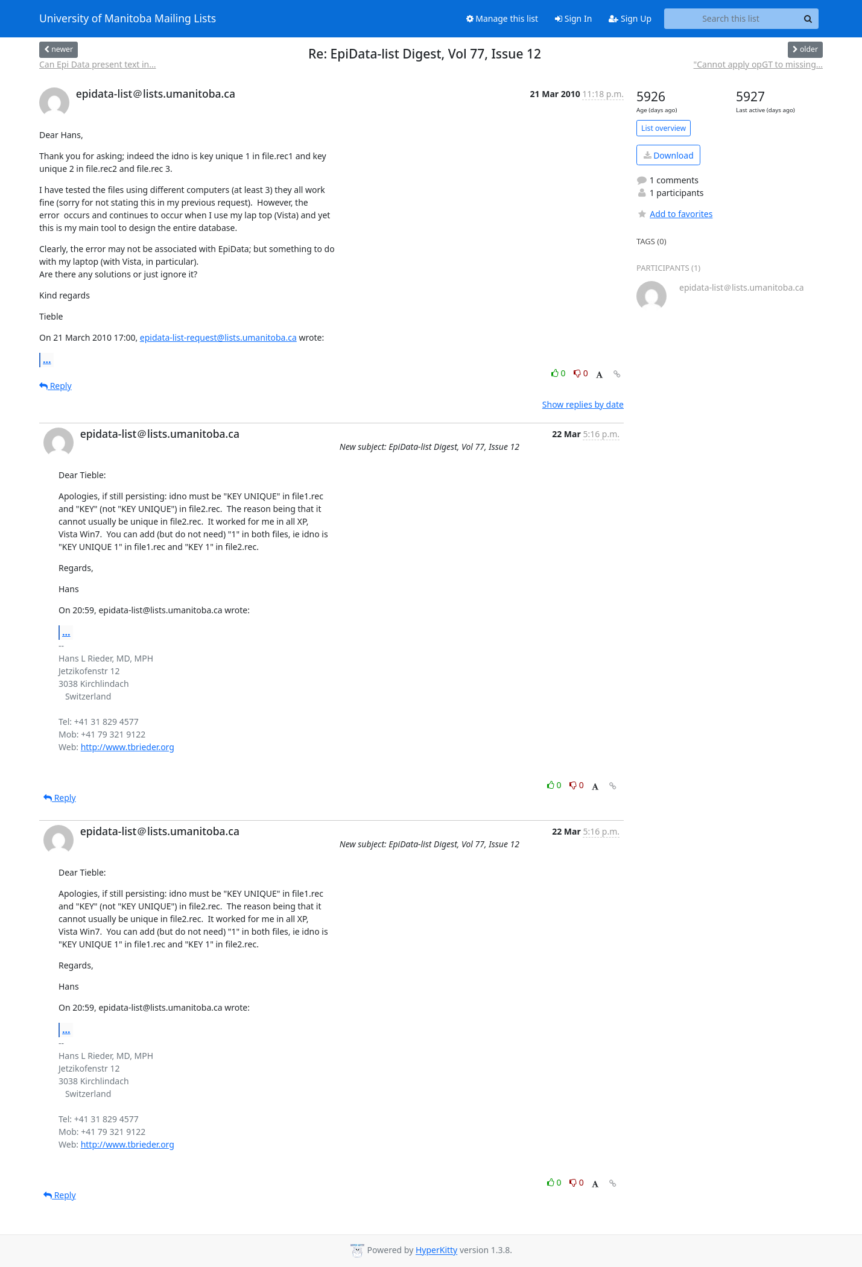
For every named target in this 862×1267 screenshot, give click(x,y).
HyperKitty (436, 1250)
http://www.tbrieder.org (127, 747)
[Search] (808, 18)
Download (669, 155)
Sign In (573, 18)
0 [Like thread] (559, 373)
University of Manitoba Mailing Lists (127, 18)
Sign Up (630, 18)
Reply (55, 385)
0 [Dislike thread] (581, 373)
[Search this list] (730, 18)
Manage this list (502, 18)
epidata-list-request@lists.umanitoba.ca (218, 337)
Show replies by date (583, 404)
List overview (663, 128)
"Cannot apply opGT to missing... (758, 64)
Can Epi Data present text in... (97, 64)
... (47, 359)
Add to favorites (674, 214)
